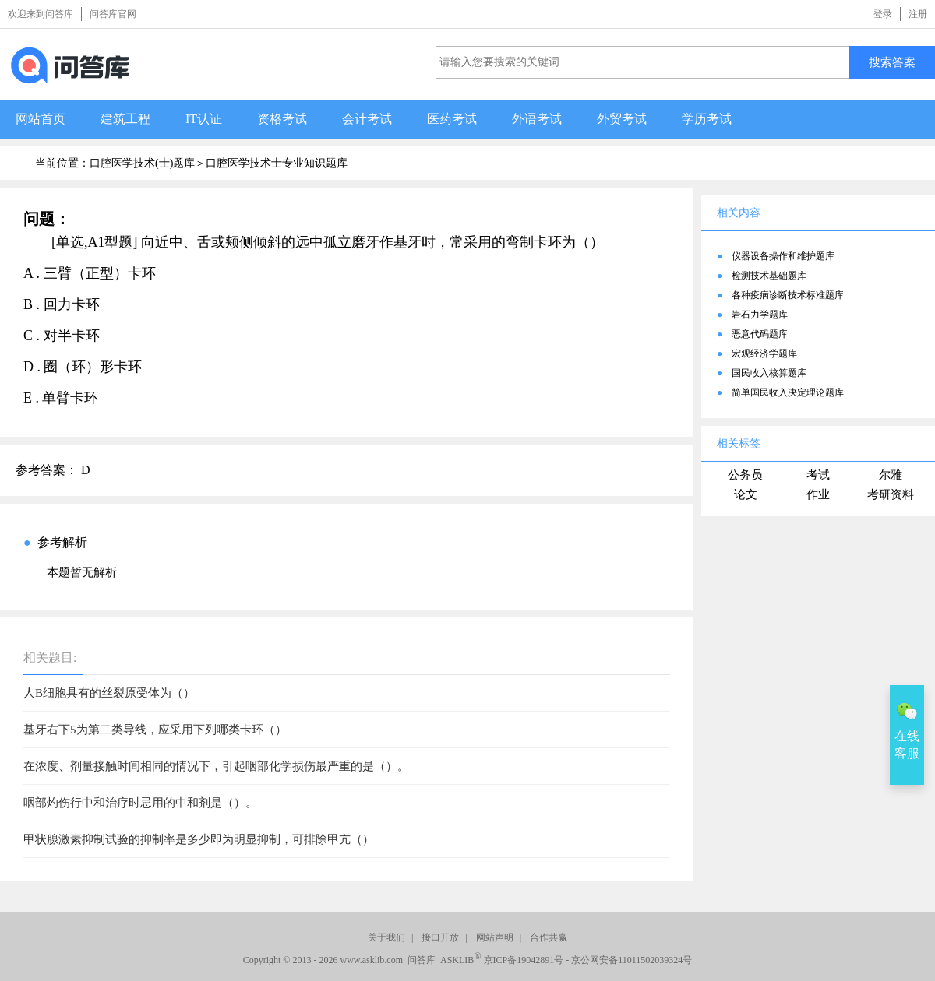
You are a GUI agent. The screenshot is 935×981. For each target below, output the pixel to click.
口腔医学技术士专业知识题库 (277, 163)
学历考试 (707, 118)
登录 (882, 14)
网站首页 (40, 118)
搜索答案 (892, 62)
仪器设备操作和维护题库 (783, 256)
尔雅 (890, 475)
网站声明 (494, 937)
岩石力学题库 (760, 314)
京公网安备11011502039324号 (631, 960)
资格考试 (282, 118)
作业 (818, 494)
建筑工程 (125, 118)
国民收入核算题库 (769, 372)
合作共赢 (548, 937)
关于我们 (386, 937)
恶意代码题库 (760, 334)
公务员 (745, 475)
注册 (918, 14)
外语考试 (537, 118)
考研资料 (890, 494)
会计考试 (367, 118)
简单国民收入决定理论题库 (788, 392)
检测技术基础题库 (769, 275)
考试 (818, 475)
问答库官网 (113, 14)
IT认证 (203, 118)
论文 (745, 494)
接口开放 (440, 937)
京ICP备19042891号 (524, 960)
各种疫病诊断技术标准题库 (788, 295)
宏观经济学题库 (764, 353)
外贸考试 (622, 118)
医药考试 (452, 118)
